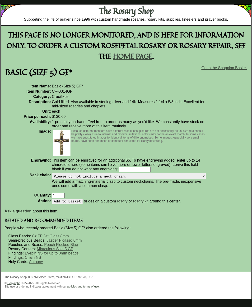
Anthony (36, 266)
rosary (122, 205)
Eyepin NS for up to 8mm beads (52, 257)
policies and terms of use (83, 290)
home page (132, 56)
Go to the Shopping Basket (224, 68)
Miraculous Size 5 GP (55, 253)
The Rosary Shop (126, 11)
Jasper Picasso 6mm (64, 244)
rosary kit (141, 205)
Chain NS (33, 261)
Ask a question (18, 215)
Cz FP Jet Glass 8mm (50, 240)
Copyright (13, 287)
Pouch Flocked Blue (61, 248)
